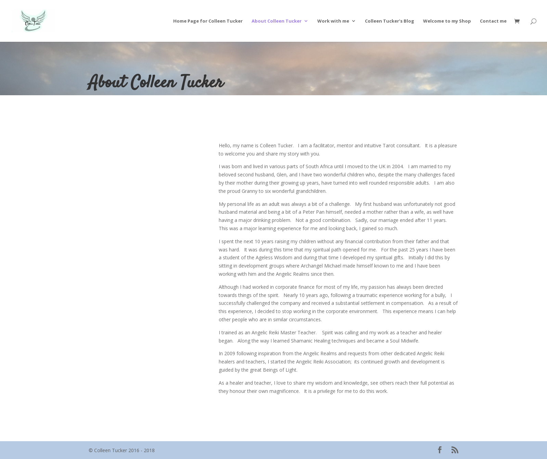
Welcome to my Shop (447, 21)
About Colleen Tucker (277, 21)
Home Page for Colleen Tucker (208, 21)
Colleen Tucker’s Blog (389, 21)
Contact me (493, 21)
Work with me (333, 21)
